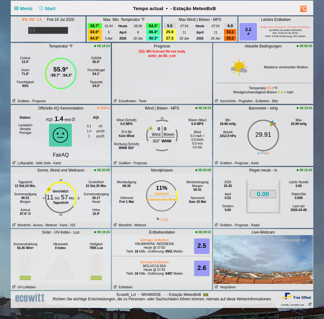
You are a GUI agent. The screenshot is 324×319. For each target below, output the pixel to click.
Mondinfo (20, 225)
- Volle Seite (42, 163)
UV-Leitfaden (23, 287)
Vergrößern (225, 287)
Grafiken (20, 101)
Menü (24, 8)
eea (70, 119)
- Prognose (38, 101)
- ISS (71, 225)
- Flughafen (245, 101)
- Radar (254, 225)
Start (46, 8)
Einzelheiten (124, 101)
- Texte (141, 101)
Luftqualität (22, 163)
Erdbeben (122, 287)
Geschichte (225, 101)
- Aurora (37, 225)
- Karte (56, 163)
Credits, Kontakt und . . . (296, 304)
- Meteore (50, 225)
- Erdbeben (261, 101)
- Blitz (274, 101)
